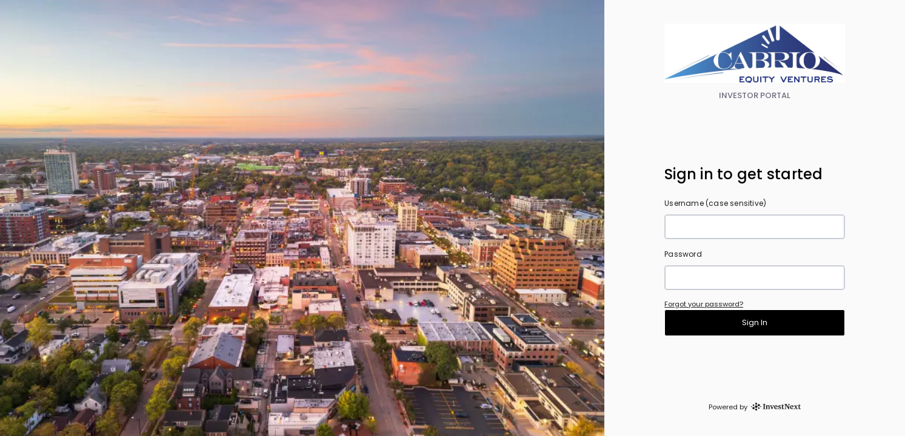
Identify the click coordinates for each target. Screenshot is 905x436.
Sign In (754, 322)
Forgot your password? (703, 304)
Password (683, 254)
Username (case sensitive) (715, 203)
